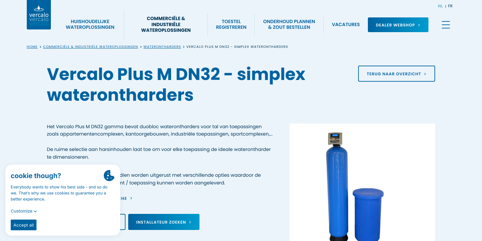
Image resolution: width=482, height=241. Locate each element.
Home (32, 47)
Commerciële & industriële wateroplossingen (90, 47)
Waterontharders (162, 47)
